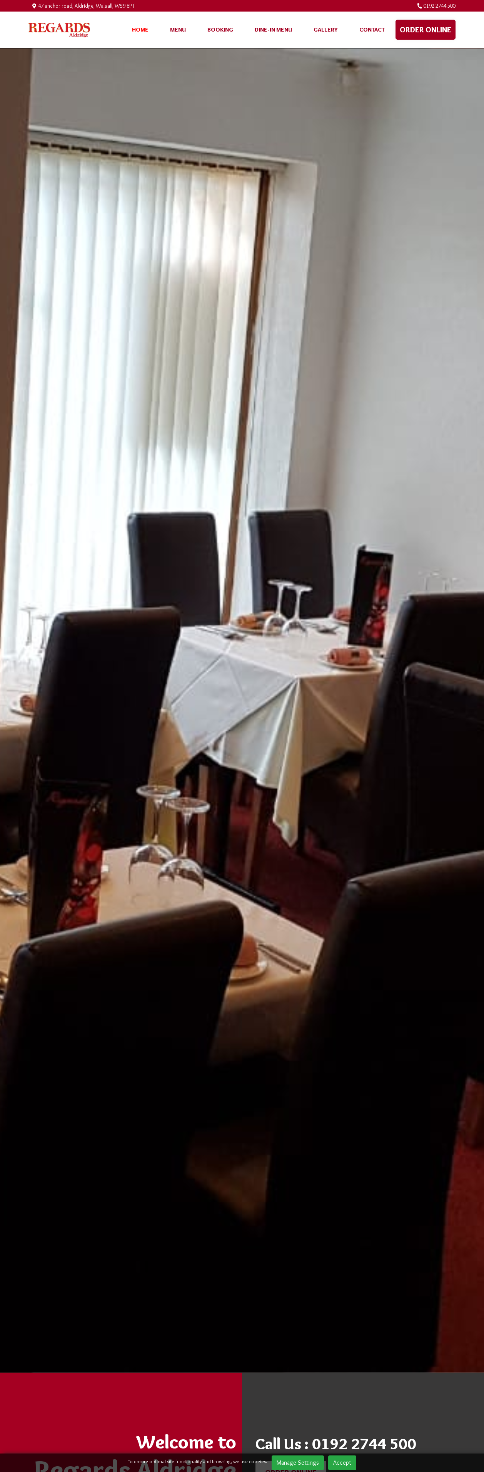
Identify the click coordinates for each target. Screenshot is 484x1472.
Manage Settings (298, 1462)
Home (140, 29)
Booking (220, 29)
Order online (425, 29)
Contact (372, 29)
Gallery (326, 29)
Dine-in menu (273, 29)
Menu (178, 29)
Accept (342, 1462)
